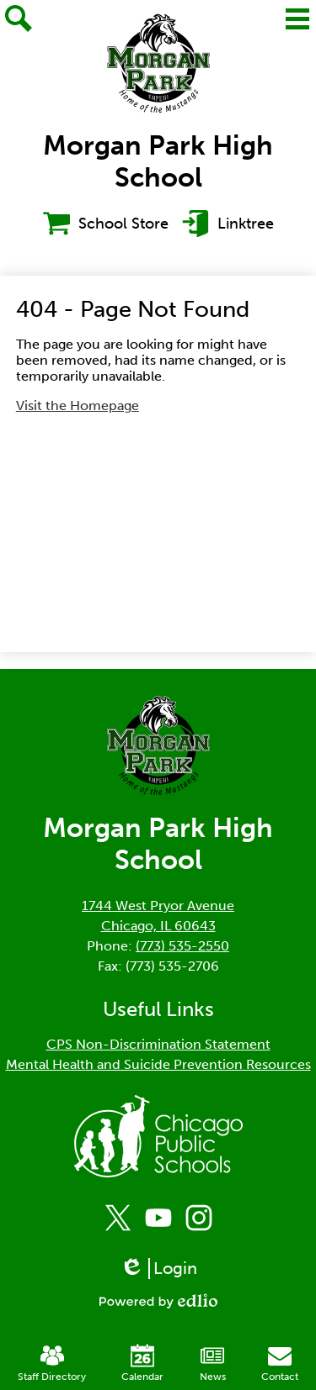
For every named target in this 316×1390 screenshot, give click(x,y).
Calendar (142, 1363)
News (213, 1363)
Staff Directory (52, 1363)
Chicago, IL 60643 (158, 926)
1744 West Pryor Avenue (158, 906)
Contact (279, 1363)
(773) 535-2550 (182, 946)
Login (158, 1268)
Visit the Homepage (77, 405)
